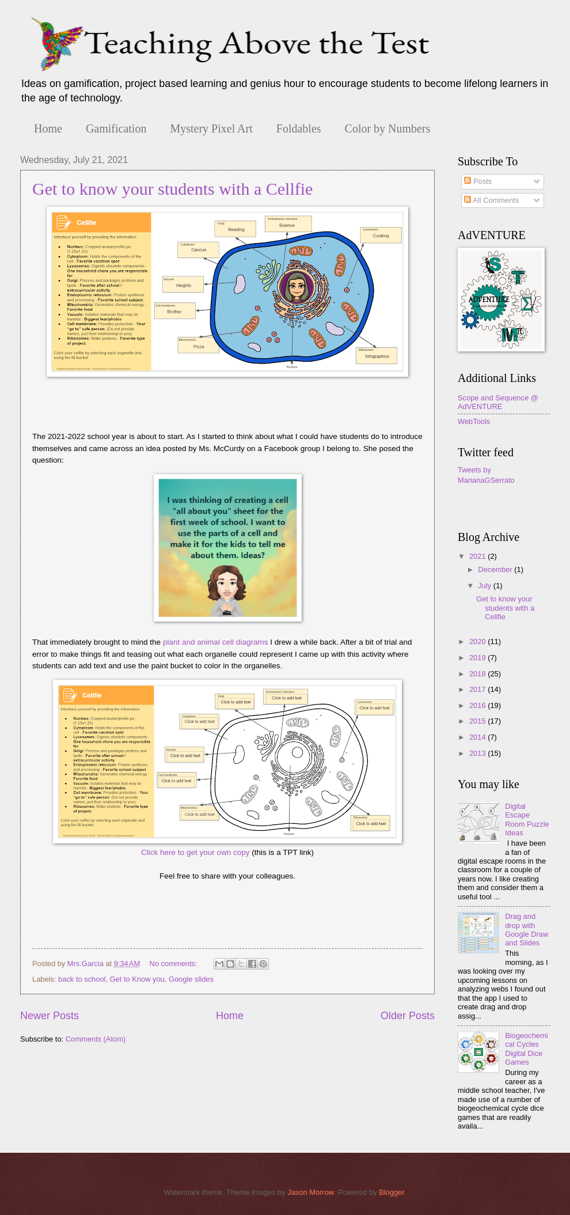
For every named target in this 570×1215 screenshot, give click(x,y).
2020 (478, 641)
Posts (478, 181)
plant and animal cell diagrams (215, 642)
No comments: (175, 963)
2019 (478, 657)
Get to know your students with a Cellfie (172, 188)
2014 (478, 737)
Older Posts (408, 1015)
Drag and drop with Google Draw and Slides (526, 929)
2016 (478, 705)
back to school (81, 979)
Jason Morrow (310, 1192)
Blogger (391, 1192)
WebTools (474, 421)
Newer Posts (49, 1015)
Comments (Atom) (96, 1039)
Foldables (298, 128)
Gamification (116, 128)
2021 (478, 556)
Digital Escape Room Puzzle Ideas (527, 819)
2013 (478, 753)
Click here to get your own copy (195, 852)
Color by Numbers (388, 128)
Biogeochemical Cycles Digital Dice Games (526, 1048)
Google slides (191, 979)
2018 (478, 673)
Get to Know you (137, 979)
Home (48, 128)
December (496, 569)
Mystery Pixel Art (211, 128)
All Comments (491, 200)
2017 (478, 689)
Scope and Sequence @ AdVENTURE (498, 402)
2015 (478, 721)
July (485, 585)
